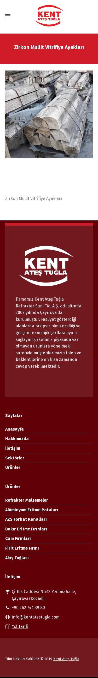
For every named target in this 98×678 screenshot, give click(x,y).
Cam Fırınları (18, 538)
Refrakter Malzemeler (26, 500)
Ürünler (12, 467)
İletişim (12, 448)
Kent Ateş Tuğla (66, 659)
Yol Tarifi (20, 626)
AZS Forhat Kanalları (26, 519)
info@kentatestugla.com (36, 617)
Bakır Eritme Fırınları (26, 529)
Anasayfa (14, 429)
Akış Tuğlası (17, 557)
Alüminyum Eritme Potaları (31, 509)
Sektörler (14, 457)
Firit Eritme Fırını (22, 548)
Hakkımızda (17, 438)
